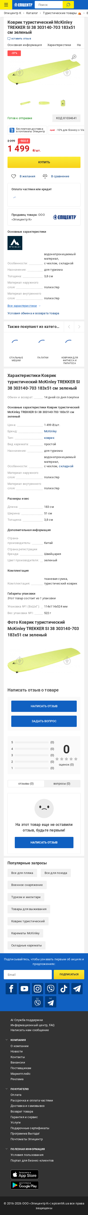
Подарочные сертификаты (30, 1128)
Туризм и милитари (26, 897)
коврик (49, 438)
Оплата (16, 1095)
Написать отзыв (44, 706)
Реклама (17, 1079)
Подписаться (69, 974)
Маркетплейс (21, 1073)
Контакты (18, 1057)
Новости (17, 1051)
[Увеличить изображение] (74, 57)
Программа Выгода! (25, 1133)
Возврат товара (22, 1111)
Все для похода (56, 873)
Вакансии (18, 1062)
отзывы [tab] (23, 783)
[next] (79, 326)
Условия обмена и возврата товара (33, 313)
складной (66, 466)
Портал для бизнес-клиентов (32, 1160)
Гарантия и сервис (24, 1117)
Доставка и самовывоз (28, 1106)
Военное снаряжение (27, 885)
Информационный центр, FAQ (32, 1025)
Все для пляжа (22, 873)
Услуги (16, 1122)
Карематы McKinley (25, 933)
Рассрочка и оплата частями (32, 1100)
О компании (20, 1046)
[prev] (69, 326)
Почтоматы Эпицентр (27, 1139)
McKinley (50, 431)
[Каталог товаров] (6, 4)
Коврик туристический (28, 921)
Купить (44, 162)
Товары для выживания (28, 909)
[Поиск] (68, 4)
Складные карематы (26, 945)
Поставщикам (21, 1068)
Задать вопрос (44, 721)
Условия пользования (27, 1155)
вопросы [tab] (60, 783)
